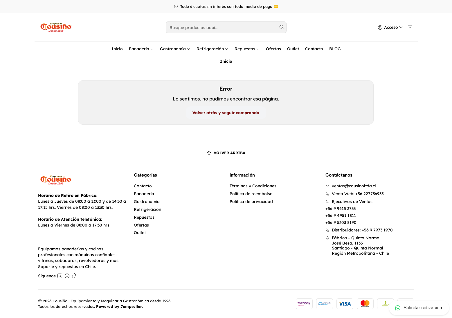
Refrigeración (212, 48)
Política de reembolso (251, 193)
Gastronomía (175, 48)
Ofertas (273, 48)
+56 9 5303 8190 (340, 222)
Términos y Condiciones (253, 185)
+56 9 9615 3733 (340, 208)
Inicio (117, 48)
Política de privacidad (251, 201)
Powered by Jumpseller (119, 306)
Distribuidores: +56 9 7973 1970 (359, 230)
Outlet (293, 48)
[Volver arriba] (226, 153)
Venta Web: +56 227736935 (354, 193)
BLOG (335, 48)
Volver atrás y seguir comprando (225, 112)
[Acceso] (391, 27)
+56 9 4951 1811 (340, 215)
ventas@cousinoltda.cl (350, 185)
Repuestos (247, 48)
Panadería (141, 48)
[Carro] (410, 27)
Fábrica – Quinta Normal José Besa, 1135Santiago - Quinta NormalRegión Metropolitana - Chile (357, 245)
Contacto (314, 48)
